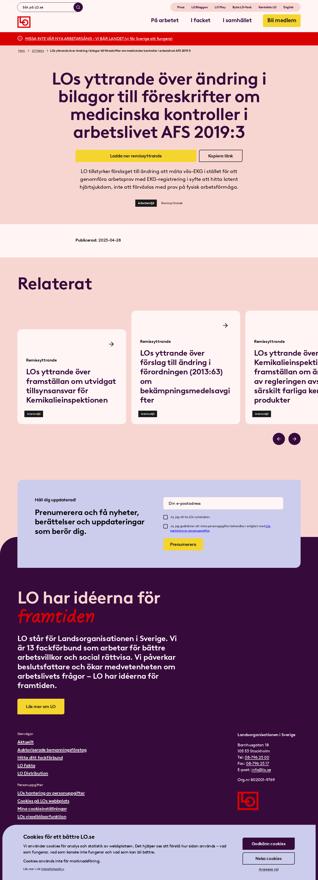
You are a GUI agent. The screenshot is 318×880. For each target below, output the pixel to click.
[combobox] (50, 7)
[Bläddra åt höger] (294, 439)
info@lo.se (261, 769)
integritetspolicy (52, 869)
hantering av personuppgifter (189, 531)
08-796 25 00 (257, 757)
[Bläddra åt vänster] (279, 439)
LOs (268, 526)
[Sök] (78, 7)
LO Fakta (38, 51)
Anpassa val (269, 869)
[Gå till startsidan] (23, 22)
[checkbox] (165, 517)
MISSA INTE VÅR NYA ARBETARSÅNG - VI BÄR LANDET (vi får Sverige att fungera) (98, 38)
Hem (21, 51)
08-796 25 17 (257, 763)
